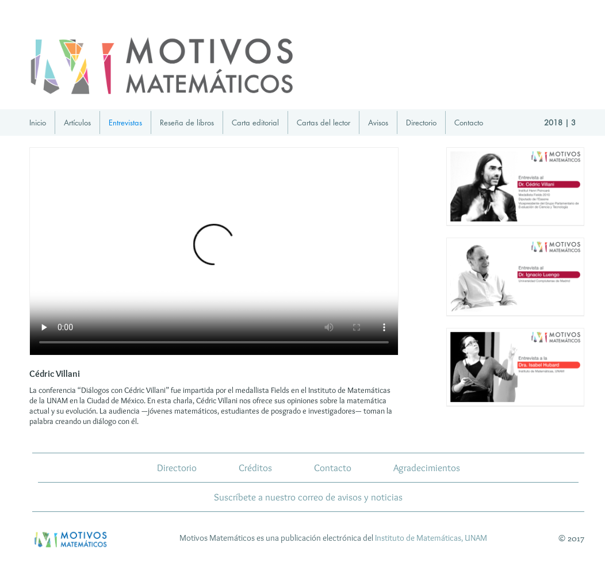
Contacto (468, 122)
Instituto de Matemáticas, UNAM (431, 538)
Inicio (37, 122)
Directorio (421, 122)
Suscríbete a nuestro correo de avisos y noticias (308, 497)
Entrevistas (125, 122)
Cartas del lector (323, 122)
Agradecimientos (426, 467)
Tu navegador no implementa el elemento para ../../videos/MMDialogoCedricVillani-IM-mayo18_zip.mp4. (214, 251)
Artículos (77, 122)
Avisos (378, 122)
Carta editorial (255, 122)
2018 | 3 (560, 122)
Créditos (255, 467)
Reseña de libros (187, 122)
